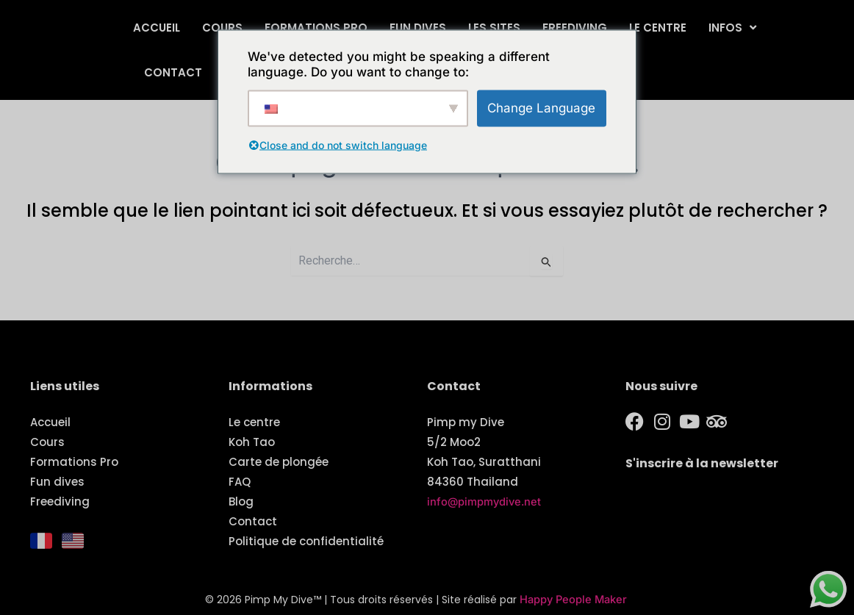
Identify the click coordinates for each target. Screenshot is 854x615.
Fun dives (418, 27)
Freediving (574, 27)
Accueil (156, 27)
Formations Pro (316, 27)
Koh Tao (252, 442)
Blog (241, 501)
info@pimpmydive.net (485, 501)
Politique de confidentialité (306, 541)
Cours (222, 27)
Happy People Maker (573, 600)
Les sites (494, 27)
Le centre (657, 27)
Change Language (541, 107)
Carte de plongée (279, 462)
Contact (173, 72)
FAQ (240, 481)
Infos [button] (732, 27)
